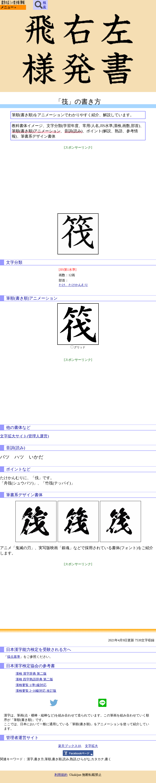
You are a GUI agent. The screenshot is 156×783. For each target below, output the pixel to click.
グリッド (79, 347)
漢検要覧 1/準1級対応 (31, 685)
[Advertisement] (78, 178)
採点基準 (13, 656)
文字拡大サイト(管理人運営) (24, 436)
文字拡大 (91, 746)
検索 (40, 5)
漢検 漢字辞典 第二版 (31, 673)
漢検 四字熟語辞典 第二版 (34, 679)
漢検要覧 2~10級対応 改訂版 (36, 690)
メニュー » (8, 7)
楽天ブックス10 (69, 746)
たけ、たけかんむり (73, 285)
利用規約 (60, 774)
